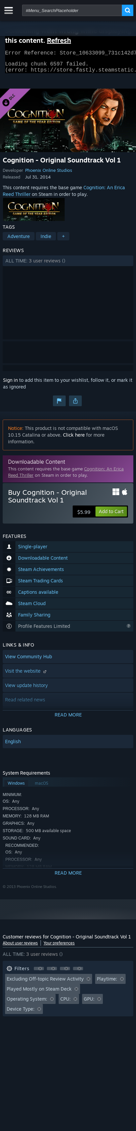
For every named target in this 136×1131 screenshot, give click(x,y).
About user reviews (20, 946)
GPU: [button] (89, 1003)
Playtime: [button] (107, 983)
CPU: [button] (65, 1003)
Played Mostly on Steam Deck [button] (39, 993)
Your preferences (59, 946)
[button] (68, 264)
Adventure (18, 240)
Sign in (10, 384)
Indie (46, 240)
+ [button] (63, 240)
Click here (74, 439)
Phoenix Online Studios (48, 174)
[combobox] (72, 10)
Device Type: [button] (21, 1013)
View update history (26, 689)
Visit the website (26, 675)
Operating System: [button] (27, 1003)
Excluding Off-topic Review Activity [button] (45, 983)
